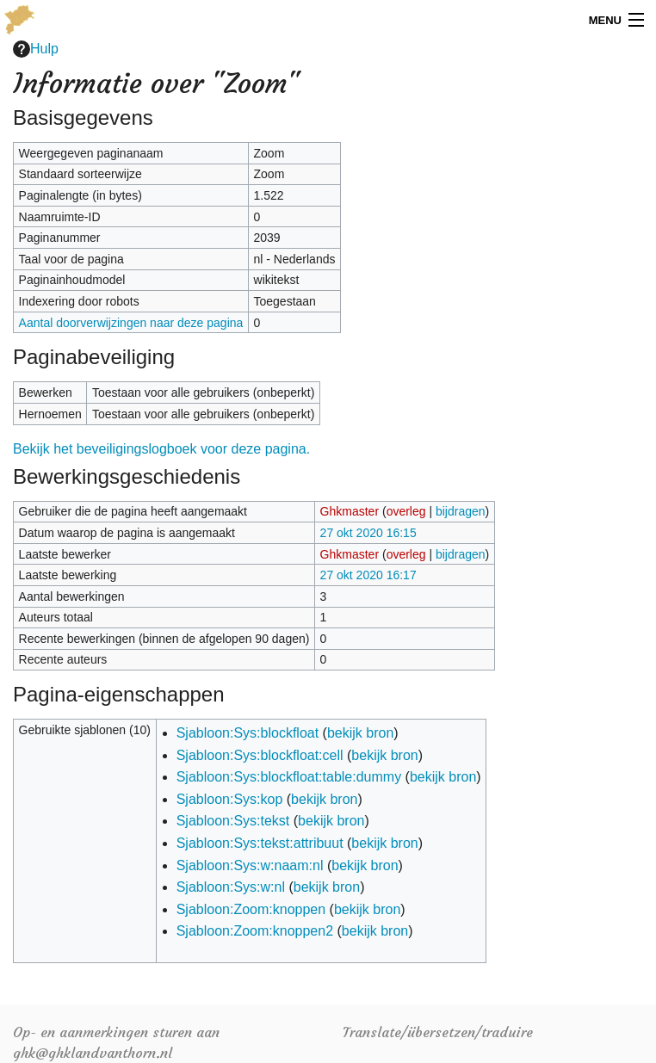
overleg (406, 511)
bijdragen (461, 511)
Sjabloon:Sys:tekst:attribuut (259, 843)
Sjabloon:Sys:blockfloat (247, 733)
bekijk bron (360, 733)
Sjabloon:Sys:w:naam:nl (250, 865)
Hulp (36, 49)
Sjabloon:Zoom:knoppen (250, 909)
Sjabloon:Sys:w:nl (230, 887)
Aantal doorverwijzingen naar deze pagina (131, 323)
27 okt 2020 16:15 (368, 533)
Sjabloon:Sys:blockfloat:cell (259, 755)
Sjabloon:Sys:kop (229, 799)
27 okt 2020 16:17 (368, 575)
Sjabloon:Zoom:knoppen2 (254, 931)
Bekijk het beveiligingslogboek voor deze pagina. (161, 449)
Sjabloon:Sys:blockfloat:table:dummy (288, 776)
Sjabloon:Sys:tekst (233, 820)
